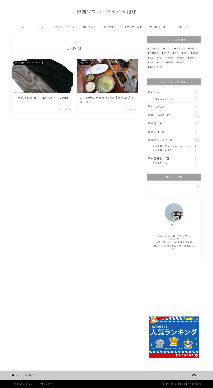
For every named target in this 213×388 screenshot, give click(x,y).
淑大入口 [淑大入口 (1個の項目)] (193, 58)
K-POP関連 (175, 106)
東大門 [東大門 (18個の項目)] (170, 58)
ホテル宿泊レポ (133, 27)
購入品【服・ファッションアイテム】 (177, 146)
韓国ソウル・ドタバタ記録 (106, 11)
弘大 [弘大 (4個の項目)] (185, 53)
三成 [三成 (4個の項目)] (192, 48)
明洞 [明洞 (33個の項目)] (160, 58)
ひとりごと (177, 162)
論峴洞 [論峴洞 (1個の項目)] (181, 62)
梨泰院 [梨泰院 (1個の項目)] (181, 58)
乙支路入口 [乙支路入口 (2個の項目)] (154, 53)
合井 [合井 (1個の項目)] (176, 53)
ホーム (26, 27)
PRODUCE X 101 (177, 98)
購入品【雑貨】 (177, 150)
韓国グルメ (89, 27)
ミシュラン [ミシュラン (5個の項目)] (180, 48)
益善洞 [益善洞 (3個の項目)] (170, 62)
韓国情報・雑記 (159, 27)
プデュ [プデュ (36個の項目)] (168, 48)
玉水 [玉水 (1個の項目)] (160, 62)
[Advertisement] (173, 287)
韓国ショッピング (64, 27)
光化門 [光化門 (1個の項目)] (166, 53)
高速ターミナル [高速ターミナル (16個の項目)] (156, 67)
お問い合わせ (183, 27)
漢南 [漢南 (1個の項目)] (151, 62)
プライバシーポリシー (24, 384)
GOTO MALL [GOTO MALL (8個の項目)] (155, 48)
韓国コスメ (110, 27)
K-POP (42, 27)
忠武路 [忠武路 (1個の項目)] (195, 53)
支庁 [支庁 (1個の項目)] (151, 58)
